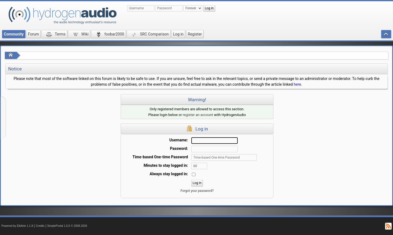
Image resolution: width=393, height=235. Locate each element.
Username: (178, 140)
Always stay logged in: (169, 174)
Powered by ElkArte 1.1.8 (17, 225)
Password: (179, 148)
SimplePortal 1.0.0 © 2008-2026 (67, 225)
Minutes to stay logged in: (166, 165)
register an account (198, 115)
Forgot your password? (197, 191)
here (297, 84)
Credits (40, 225)
